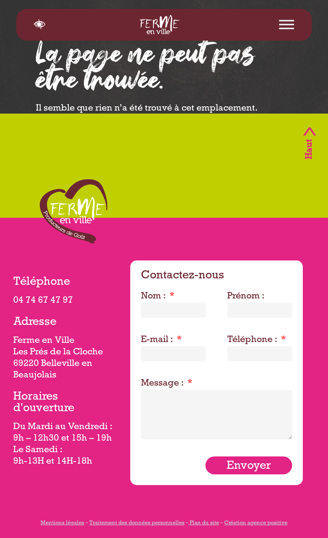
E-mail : (158, 340)
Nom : (154, 296)
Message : (163, 384)
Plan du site (203, 523)
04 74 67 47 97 (43, 301)
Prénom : (245, 296)
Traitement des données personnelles (136, 523)
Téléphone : (253, 340)
